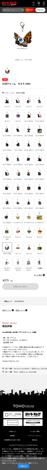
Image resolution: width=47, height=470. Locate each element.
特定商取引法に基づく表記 (12, 440)
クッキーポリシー (19, 463)
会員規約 (12, 436)
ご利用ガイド (12, 431)
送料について (7, 310)
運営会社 (34, 440)
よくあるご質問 (34, 431)
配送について (20, 310)
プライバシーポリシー (34, 436)
